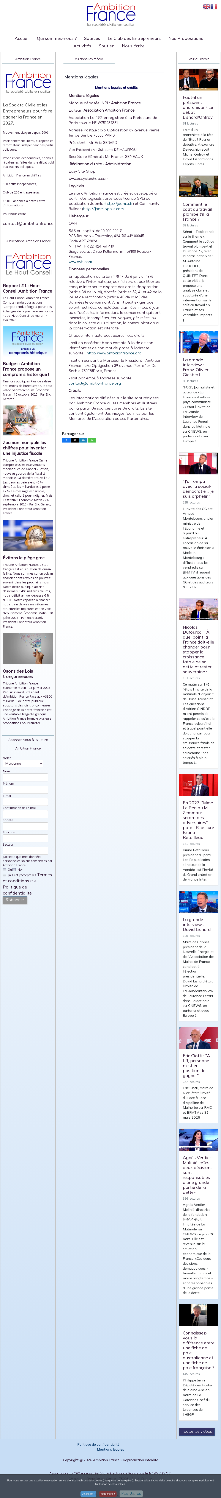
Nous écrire (133, 45)
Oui (8, 869)
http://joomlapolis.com (103, 209)
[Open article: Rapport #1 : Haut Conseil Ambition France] (28, 265)
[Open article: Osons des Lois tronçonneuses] (28, 650)
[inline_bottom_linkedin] (83, 440)
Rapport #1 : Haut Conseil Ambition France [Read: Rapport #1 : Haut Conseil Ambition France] (27, 288)
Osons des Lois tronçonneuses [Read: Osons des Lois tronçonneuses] (18, 673)
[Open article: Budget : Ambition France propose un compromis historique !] (28, 343)
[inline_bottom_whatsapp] (92, 440)
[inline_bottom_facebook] (66, 440)
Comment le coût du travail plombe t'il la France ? (197, 211)
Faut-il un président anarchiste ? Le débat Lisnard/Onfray (198, 107)
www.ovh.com (80, 262)
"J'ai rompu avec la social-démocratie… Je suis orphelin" (198, 489)
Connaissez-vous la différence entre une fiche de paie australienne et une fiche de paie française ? (199, 1350)
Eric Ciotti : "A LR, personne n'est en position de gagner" (196, 1065)
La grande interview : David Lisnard (197, 924)
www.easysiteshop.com (89, 179)
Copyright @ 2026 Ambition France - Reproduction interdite (110, 1460)
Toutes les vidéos (197, 1432)
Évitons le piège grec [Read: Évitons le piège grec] (23, 557)
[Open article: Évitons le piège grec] (28, 536)
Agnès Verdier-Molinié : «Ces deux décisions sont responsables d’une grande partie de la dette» (198, 1175)
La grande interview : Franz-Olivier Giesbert (195, 367)
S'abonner (15, 900)
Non (18, 869)
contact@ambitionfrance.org (32, 223)
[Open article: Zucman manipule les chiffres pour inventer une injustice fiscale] (28, 422)
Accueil (22, 38)
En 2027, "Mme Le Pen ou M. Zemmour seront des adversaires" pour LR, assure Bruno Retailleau (198, 820)
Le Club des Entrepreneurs (134, 38)
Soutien (106, 45)
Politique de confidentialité (98, 1444)
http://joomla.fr (119, 204)
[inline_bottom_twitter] (75, 440)
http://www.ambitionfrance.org (114, 353)
